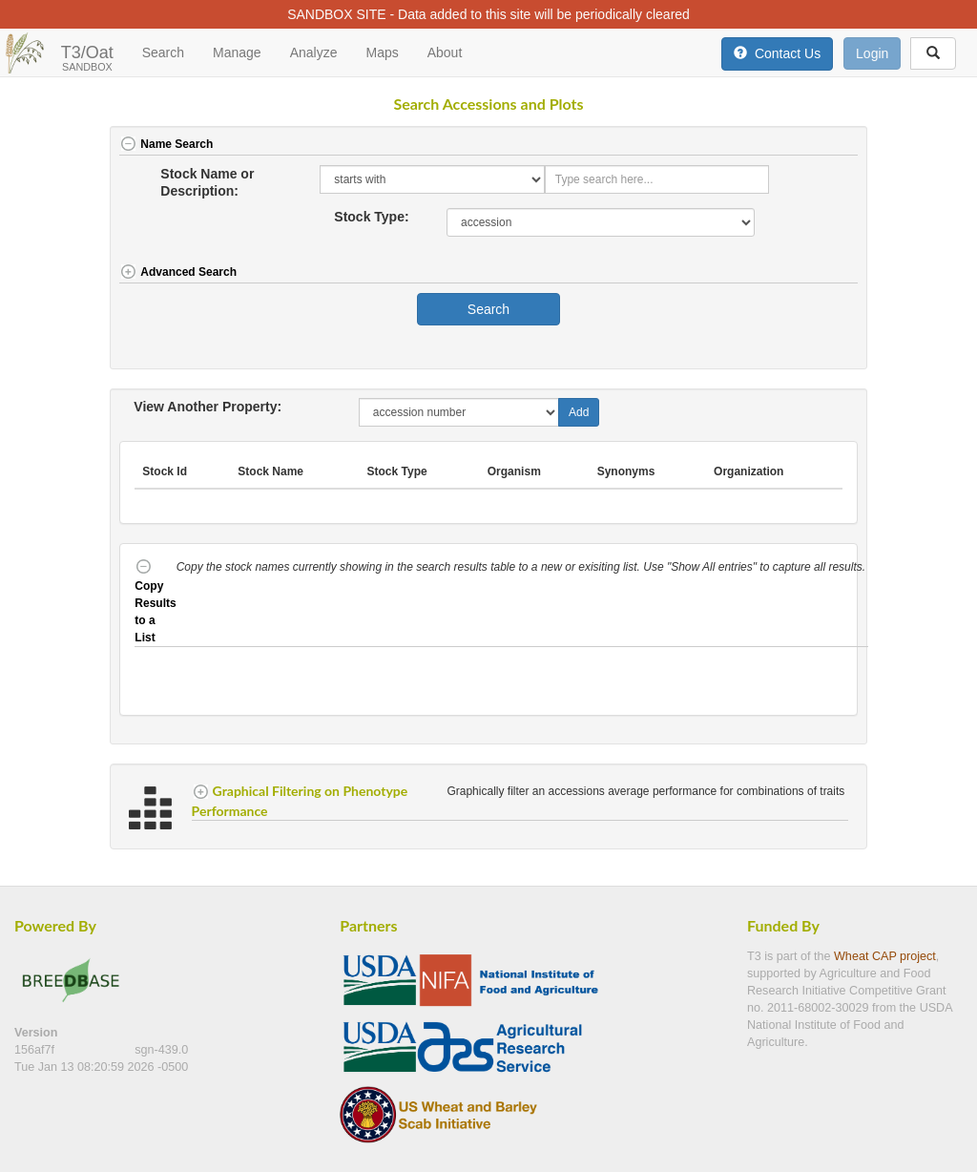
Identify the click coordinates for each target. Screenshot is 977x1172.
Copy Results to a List (155, 602)
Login (872, 53)
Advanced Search (178, 272)
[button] (820, 146)
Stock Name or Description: (207, 182)
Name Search (166, 144)
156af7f (36, 1050)
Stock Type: (371, 216)
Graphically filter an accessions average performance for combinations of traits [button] (647, 791)
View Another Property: (207, 406)
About (445, 52)
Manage (237, 52)
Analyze (314, 52)
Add (579, 412)
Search (163, 52)
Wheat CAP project (885, 956)
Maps (381, 52)
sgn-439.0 (161, 1050)
